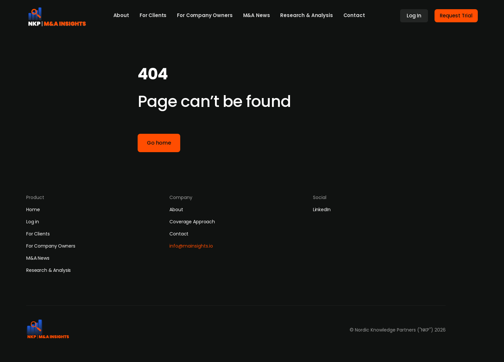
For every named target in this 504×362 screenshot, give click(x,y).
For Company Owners (204, 15)
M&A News (256, 15)
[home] (59, 15)
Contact (354, 15)
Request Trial (456, 15)
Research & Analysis (306, 15)
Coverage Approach (192, 221)
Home (33, 209)
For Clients (153, 15)
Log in (32, 221)
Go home (159, 143)
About (121, 15)
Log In (414, 15)
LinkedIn (322, 209)
